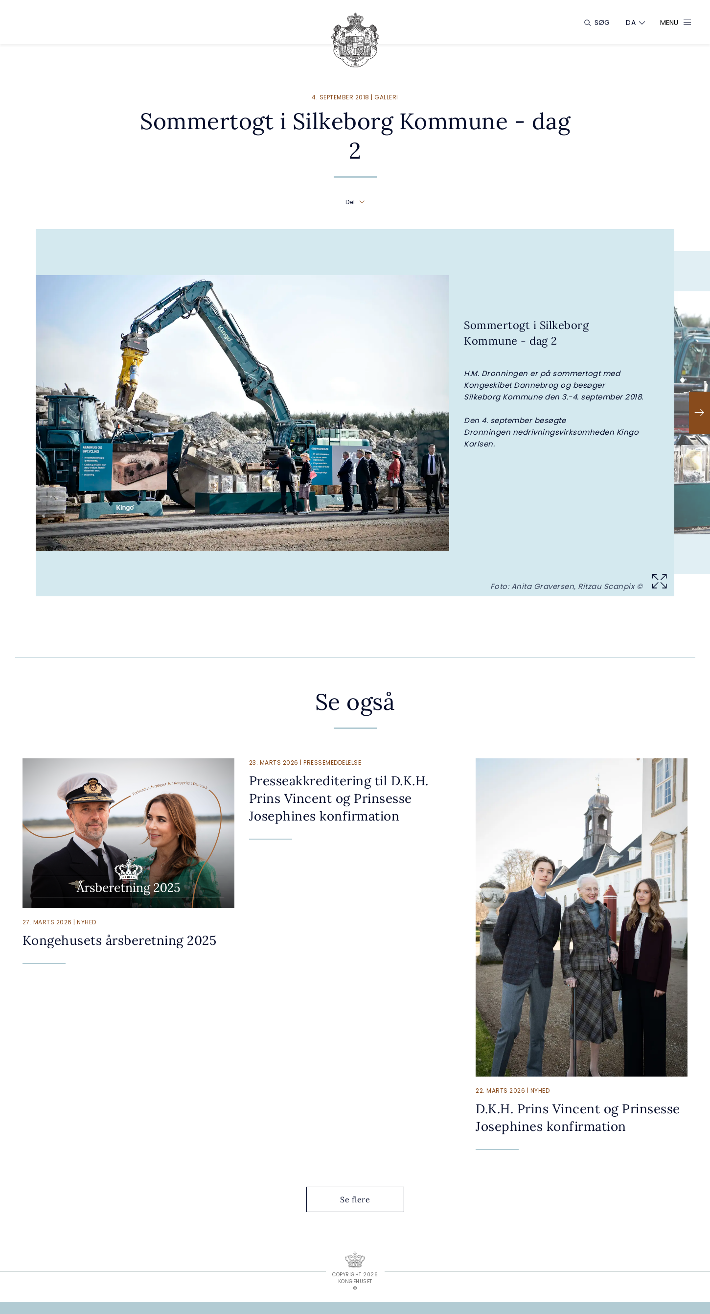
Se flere (362, 1199)
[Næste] (699, 413)
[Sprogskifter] (631, 22)
